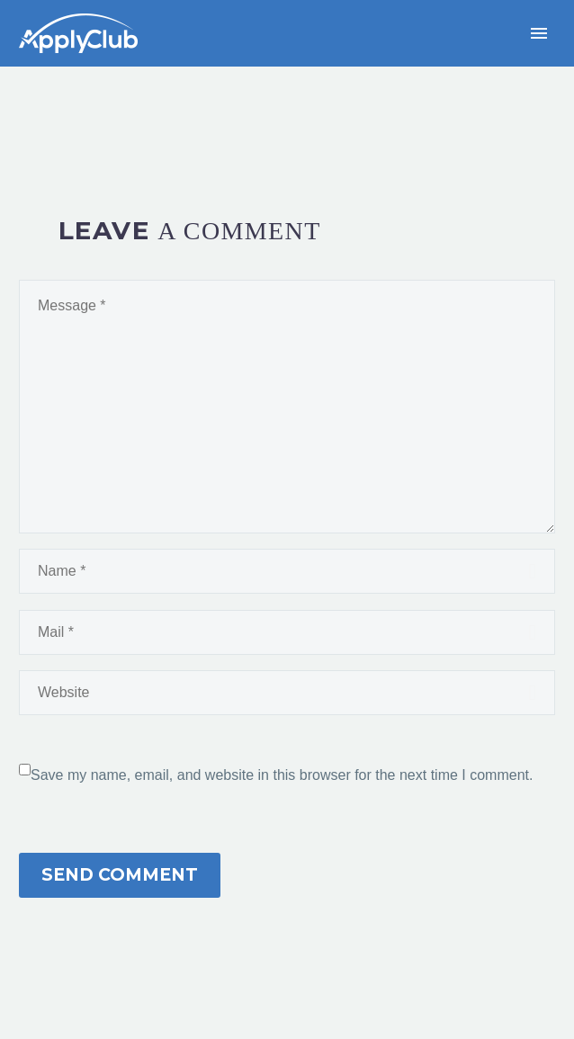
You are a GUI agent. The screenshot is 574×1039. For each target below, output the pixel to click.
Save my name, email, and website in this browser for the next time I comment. (282, 775)
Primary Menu (539, 33)
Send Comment (119, 874)
